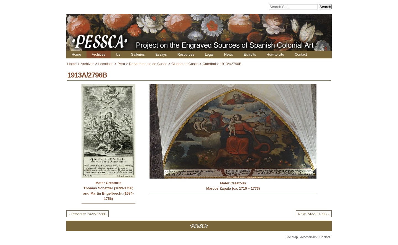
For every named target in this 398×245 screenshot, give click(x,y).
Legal (209, 54)
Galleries (138, 54)
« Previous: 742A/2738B (87, 214)
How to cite (275, 54)
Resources (185, 54)
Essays (161, 54)
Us (118, 54)
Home (76, 54)
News (228, 54)
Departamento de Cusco (148, 64)
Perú (121, 64)
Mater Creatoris (108, 183)
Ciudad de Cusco (184, 64)
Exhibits (249, 54)
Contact (301, 54)
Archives (98, 54)
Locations (106, 64)
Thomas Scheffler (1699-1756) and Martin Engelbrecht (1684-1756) (108, 193)
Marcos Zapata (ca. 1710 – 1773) (233, 188)
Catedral (209, 64)
